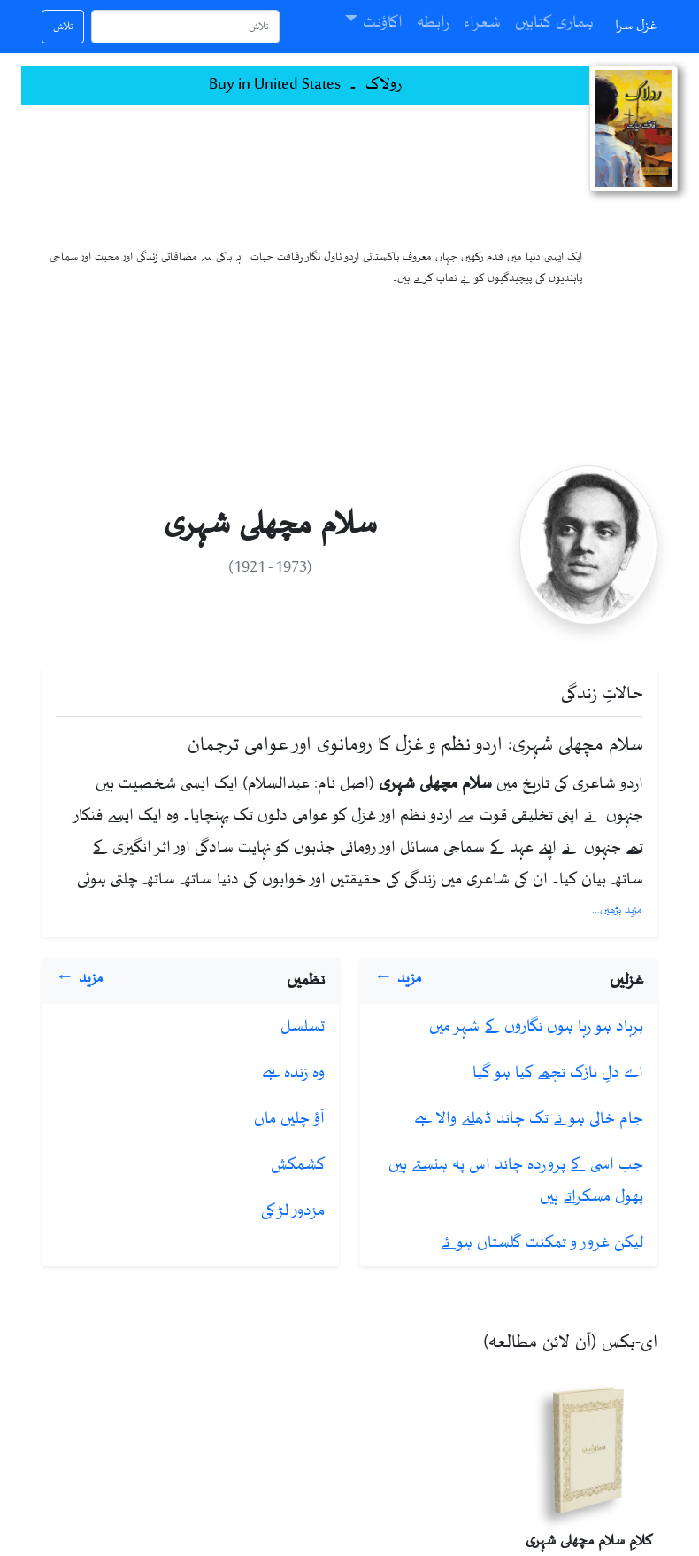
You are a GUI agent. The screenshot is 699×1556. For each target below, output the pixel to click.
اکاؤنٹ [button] (383, 23)
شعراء (482, 23)
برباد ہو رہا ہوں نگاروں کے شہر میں (536, 1027)
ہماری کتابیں (554, 23)
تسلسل (302, 1027)
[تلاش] (185, 26)
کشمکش (298, 1165)
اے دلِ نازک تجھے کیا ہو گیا (557, 1073)
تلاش (63, 26)
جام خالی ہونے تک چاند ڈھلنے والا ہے (528, 1119)
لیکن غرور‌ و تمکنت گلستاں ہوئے (542, 1243)
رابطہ (433, 23)
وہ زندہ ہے (293, 1073)
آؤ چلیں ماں (289, 1119)
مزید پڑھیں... (617, 910)
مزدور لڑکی (293, 1211)
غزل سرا (636, 26)
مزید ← (397, 978)
